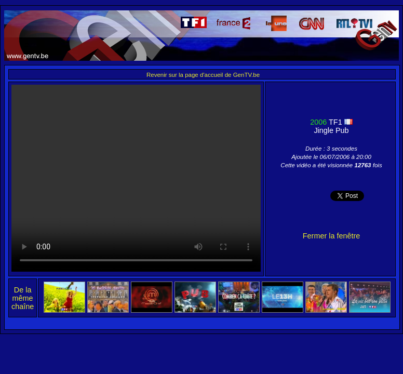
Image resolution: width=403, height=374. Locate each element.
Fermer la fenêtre (331, 236)
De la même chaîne (22, 298)
